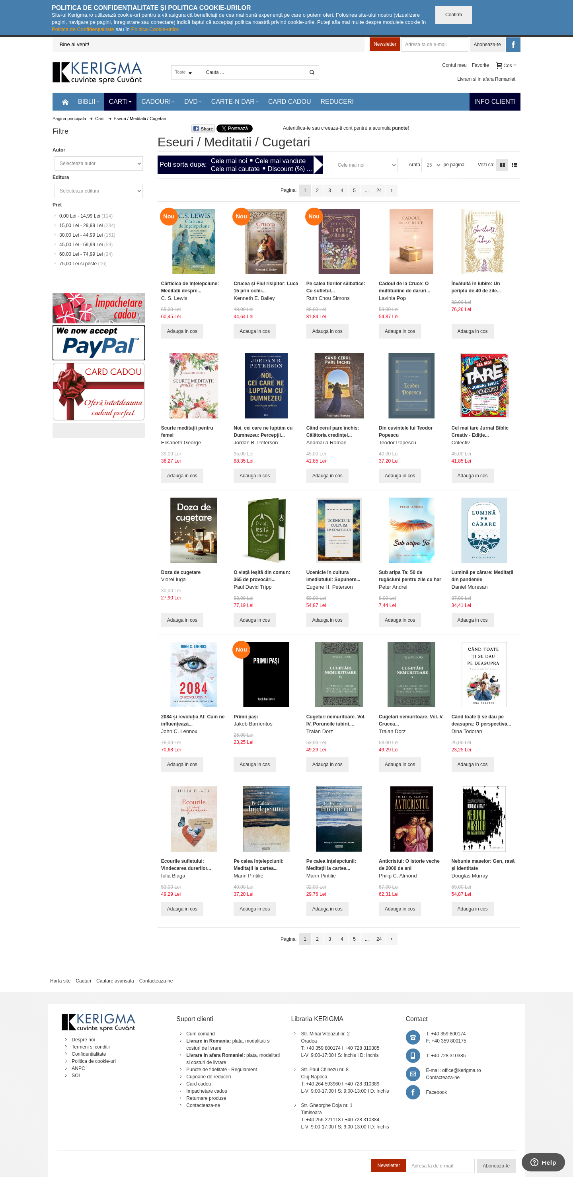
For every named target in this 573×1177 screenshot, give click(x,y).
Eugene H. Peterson (329, 587)
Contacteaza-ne (156, 981)
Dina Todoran (467, 731)
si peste (83, 264)
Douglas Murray (470, 876)
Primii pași (246, 717)
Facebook (436, 1092)
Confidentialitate (89, 1054)
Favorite (480, 65)
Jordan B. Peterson (256, 443)
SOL (76, 1075)
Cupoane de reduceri (208, 1077)
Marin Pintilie (248, 876)
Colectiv (461, 443)
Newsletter (385, 44)
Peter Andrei (393, 587)
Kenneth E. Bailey (254, 298)
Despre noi (83, 1040)
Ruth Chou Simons (328, 298)
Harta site (60, 981)
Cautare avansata (115, 981)
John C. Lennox (179, 731)
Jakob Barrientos (253, 724)
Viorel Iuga (173, 579)
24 (379, 190)
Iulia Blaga (173, 876)
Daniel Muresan (470, 587)
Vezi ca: (486, 164)
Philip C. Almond (398, 876)
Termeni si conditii (90, 1047)
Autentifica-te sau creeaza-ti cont (318, 128)
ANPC (78, 1068)
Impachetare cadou (206, 1091)
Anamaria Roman (326, 443)
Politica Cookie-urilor (154, 29)
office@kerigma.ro (461, 1070)
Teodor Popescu (397, 443)
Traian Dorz (319, 731)
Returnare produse (206, 1098)
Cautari (83, 981)
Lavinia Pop (392, 298)
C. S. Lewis (174, 298)
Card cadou (198, 1084)
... (367, 190)
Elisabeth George (181, 443)
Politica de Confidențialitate (83, 29)
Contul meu (454, 65)
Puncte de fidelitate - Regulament (221, 1069)
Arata (414, 164)
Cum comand (200, 1034)
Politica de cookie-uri (94, 1061)
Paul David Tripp (252, 587)
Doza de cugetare (181, 572)
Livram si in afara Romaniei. (486, 79)
